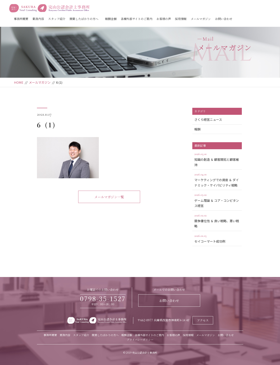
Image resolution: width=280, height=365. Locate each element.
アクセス (203, 320)
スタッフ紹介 (56, 19)
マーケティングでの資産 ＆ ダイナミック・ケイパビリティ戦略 (217, 179)
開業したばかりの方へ (84, 19)
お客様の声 (163, 19)
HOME (18, 82)
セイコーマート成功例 (217, 238)
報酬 (197, 129)
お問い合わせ (223, 19)
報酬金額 (111, 19)
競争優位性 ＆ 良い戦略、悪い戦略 (217, 220)
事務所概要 (21, 19)
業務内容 (38, 19)
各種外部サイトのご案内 (136, 19)
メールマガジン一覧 (109, 197)
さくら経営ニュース (208, 119)
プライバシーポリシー (140, 340)
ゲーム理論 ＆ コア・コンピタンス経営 (217, 200)
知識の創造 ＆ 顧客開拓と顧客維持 (217, 159)
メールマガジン (201, 19)
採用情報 (181, 19)
